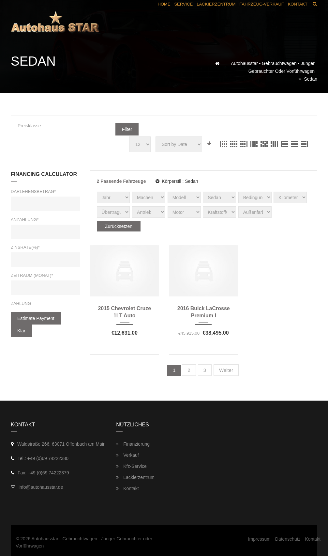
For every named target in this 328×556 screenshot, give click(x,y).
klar (21, 330)
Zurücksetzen (118, 226)
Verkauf (127, 455)
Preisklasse (29, 125)
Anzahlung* (24, 219)
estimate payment (35, 318)
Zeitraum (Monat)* (32, 275)
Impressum (259, 539)
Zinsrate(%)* (25, 247)
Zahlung (21, 303)
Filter (127, 129)
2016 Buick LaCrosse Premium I (203, 312)
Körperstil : (177, 181)
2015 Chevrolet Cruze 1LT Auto (124, 312)
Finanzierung (133, 444)
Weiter (226, 370)
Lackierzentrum (135, 477)
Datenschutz (288, 539)
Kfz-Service (131, 466)
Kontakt (127, 488)
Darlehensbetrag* (33, 191)
